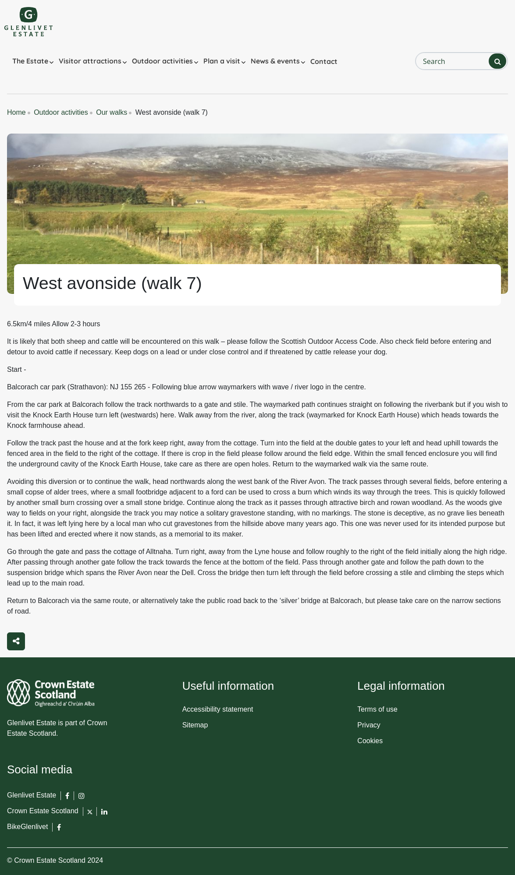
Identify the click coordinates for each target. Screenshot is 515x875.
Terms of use (377, 709)
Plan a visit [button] (221, 60)
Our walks (111, 112)
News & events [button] (275, 60)
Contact (323, 61)
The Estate (30, 60)
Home (16, 112)
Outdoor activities (162, 60)
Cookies (370, 740)
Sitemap (195, 725)
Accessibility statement (217, 709)
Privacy (368, 725)
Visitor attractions (90, 60)
